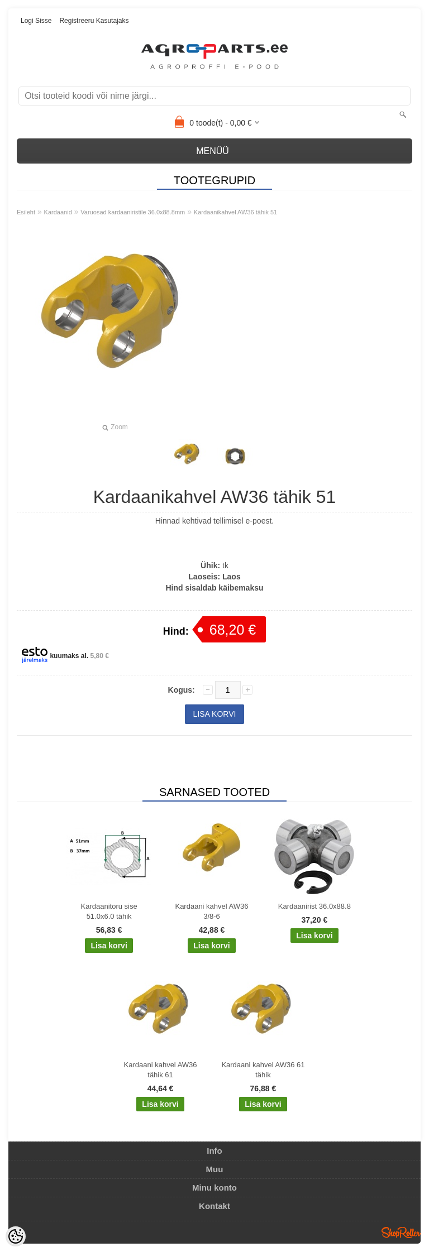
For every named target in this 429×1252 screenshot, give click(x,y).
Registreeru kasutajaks (93, 21)
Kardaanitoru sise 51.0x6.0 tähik (109, 911)
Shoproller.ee (401, 1232)
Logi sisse (36, 21)
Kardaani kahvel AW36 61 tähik (262, 1070)
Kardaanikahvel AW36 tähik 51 (235, 212)
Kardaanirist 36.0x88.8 (314, 906)
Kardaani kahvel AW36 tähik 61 (160, 1070)
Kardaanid (58, 212)
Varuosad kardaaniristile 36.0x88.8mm (132, 212)
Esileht (26, 212)
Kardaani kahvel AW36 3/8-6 (211, 911)
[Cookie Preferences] (16, 1236)
